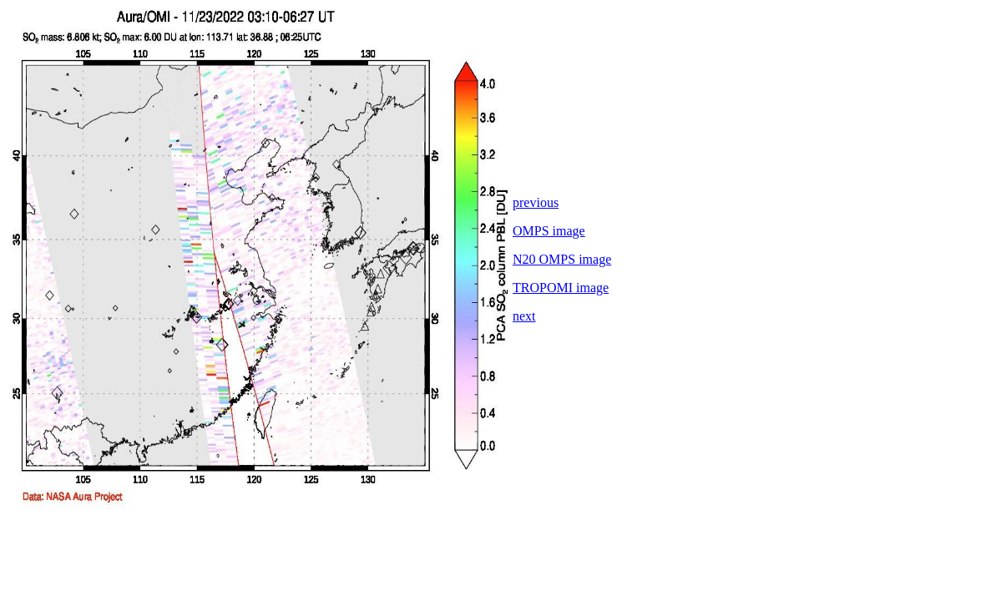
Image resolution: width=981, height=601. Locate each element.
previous (536, 202)
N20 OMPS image (562, 259)
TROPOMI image (561, 287)
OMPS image (549, 231)
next (524, 316)
